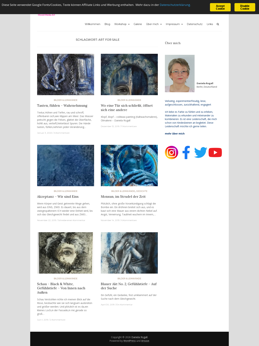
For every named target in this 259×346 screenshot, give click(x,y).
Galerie (138, 24)
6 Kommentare (61, 133)
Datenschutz (195, 24)
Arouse (145, 340)
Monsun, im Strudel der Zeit (123, 196)
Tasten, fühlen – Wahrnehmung (62, 105)
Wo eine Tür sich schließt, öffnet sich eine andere (127, 107)
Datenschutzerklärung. (175, 5)
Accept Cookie (220, 7)
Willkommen (92, 24)
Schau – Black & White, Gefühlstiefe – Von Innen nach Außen (61, 288)
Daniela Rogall (139, 337)
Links (210, 24)
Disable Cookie (244, 7)
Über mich (152, 24)
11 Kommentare (129, 126)
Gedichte (141, 191)
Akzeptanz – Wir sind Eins (58, 196)
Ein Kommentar (124, 304)
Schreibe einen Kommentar (71, 220)
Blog (107, 24)
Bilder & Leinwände (66, 100)
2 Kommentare (57, 319)
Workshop (120, 24)
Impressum (173, 24)
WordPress (129, 340)
